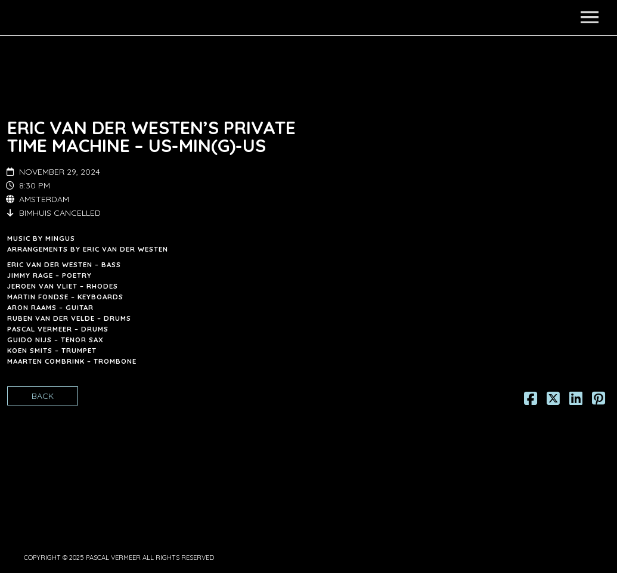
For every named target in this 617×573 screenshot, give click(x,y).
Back (43, 396)
